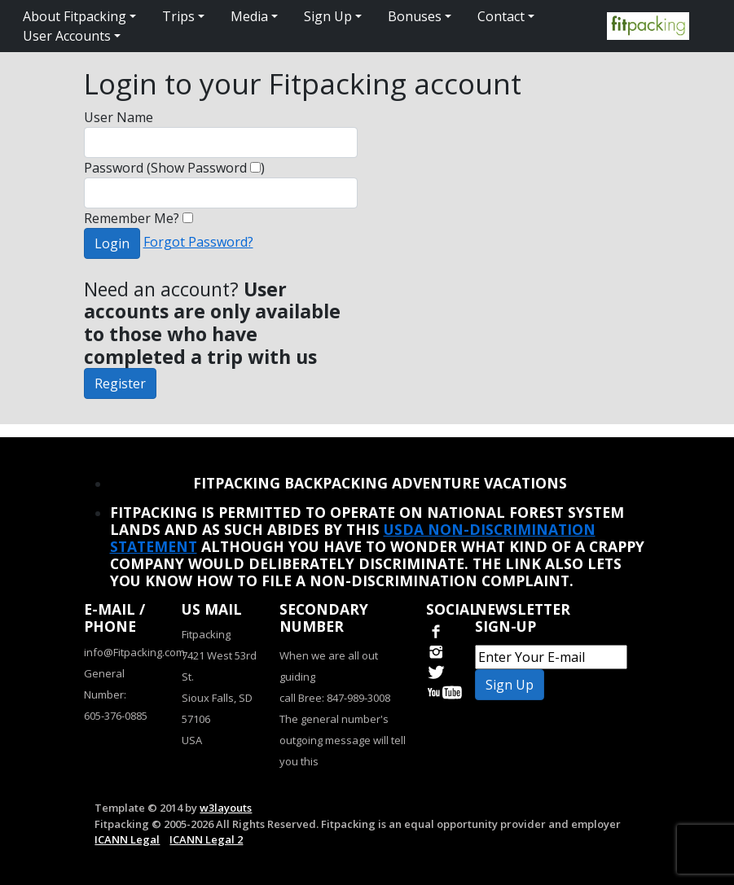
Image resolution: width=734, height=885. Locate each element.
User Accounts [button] (67, 36)
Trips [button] (178, 16)
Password (113, 168)
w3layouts (226, 807)
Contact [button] (501, 16)
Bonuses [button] (415, 16)
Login (112, 243)
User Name (118, 117)
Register (120, 383)
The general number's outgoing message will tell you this (342, 740)
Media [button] (249, 16)
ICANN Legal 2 (206, 839)
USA (192, 740)
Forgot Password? (198, 242)
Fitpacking (206, 634)
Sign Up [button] (328, 16)
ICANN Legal (127, 839)
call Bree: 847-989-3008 (334, 697)
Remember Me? (138, 218)
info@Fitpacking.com (134, 652)
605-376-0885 (115, 715)
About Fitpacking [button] (74, 16)
